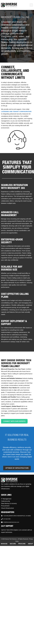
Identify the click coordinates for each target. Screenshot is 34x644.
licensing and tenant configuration (16, 111)
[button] (31, 5)
